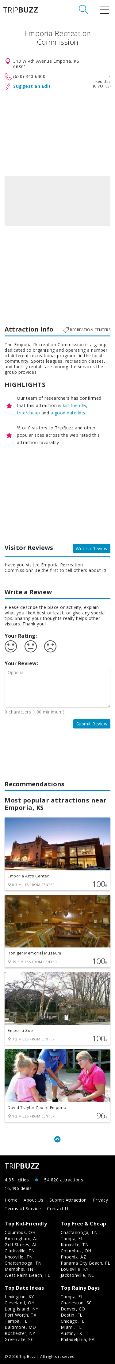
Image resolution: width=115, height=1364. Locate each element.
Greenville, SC (19, 1339)
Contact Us (59, 1208)
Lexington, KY (19, 1296)
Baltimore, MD (20, 1327)
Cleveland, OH (20, 1303)
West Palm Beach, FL (27, 1275)
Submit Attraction (68, 1200)
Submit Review (92, 724)
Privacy (100, 1200)
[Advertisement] (57, 132)
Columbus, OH (20, 1232)
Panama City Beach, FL (85, 1263)
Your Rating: (21, 636)
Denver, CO (73, 1309)
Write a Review (91, 548)
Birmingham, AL (22, 1238)
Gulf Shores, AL (21, 1244)
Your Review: (21, 663)
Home (11, 1200)
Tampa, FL (72, 1238)
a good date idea (69, 413)
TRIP (20, 9)
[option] (57, 201)
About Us (33, 1200)
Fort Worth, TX (20, 1315)
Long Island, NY (21, 1309)
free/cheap (28, 413)
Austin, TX (71, 1333)
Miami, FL (71, 1327)
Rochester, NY (20, 1333)
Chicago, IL (73, 1321)
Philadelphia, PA (78, 1339)
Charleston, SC (76, 1303)
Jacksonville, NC (77, 1275)
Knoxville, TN (19, 1257)
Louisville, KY (75, 1269)
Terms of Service (23, 1208)
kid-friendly (74, 405)
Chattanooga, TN (23, 1263)
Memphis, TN (19, 1269)
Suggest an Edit (32, 86)
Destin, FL (71, 1315)
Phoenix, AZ (73, 1257)
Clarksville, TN (20, 1251)
